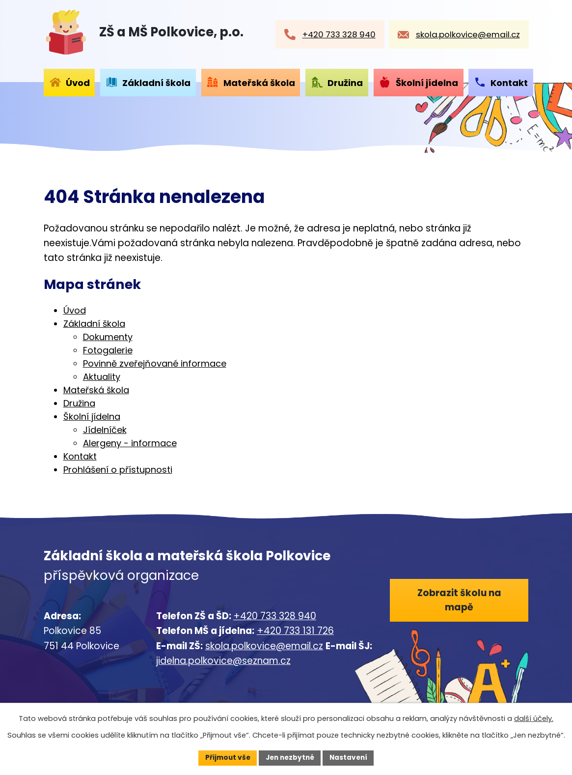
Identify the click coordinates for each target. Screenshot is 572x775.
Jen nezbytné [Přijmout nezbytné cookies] (290, 757)
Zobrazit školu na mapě (459, 600)
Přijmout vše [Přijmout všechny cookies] (225, 757)
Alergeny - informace (130, 443)
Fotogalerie (108, 350)
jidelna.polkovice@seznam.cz (223, 660)
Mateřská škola (259, 83)
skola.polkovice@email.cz (264, 646)
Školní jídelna (427, 83)
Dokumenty (108, 337)
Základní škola (156, 83)
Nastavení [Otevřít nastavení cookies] (351, 757)
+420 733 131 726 (295, 630)
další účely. (533, 718)
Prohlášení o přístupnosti (117, 469)
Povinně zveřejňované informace (154, 363)
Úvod (78, 83)
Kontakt (509, 83)
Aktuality (101, 377)
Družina (345, 83)
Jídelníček (105, 430)
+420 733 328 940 (274, 616)
